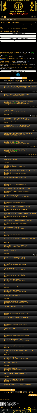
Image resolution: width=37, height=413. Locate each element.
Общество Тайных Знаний (10, 16)
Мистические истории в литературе (14, 274)
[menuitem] (16, 410)
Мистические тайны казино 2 (12, 285)
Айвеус (15, 269)
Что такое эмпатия (9, 268)
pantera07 (16, 134)
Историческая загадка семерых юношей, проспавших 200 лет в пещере (20, 214)
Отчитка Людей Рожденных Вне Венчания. (16, 94)
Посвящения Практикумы (18, 96)
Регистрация (13, 19)
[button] (9, 81)
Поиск (3, 19)
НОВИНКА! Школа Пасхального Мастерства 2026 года (13, 65)
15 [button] (26, 80)
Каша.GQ (16, 280)
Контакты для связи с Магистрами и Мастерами (18, 133)
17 (32, 146)
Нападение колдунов (10, 159)
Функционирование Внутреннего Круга (21, 103)
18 (34, 146)
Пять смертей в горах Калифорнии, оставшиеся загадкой (18, 221)
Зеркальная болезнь (10, 357)
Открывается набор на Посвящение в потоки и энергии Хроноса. (16, 68)
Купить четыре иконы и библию (13, 183)
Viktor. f (15, 385)
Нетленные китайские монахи (13, 233)
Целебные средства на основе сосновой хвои (17, 384)
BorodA (15, 275)
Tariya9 (15, 111)
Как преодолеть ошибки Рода (13, 339)
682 (31, 154)
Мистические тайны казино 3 (12, 279)
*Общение (15, 121)
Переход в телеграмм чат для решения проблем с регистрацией (18, 24)
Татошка (15, 87)
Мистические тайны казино (12, 290)
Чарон (15, 150)
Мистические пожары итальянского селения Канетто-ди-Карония (20, 171)
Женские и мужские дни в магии (13, 306)
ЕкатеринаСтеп (17, 126)
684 (35, 154)
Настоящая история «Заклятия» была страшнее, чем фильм (19, 238)
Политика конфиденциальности (18, 38)
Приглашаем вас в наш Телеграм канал (15, 118)
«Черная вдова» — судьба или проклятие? (16, 317)
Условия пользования (18, 33)
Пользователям (16, 127)
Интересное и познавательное (13, 28)
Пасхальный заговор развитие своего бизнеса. (11, 59)
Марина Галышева (17, 119)
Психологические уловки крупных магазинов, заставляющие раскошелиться (17, 189)
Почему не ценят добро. (11, 250)
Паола (15, 166)
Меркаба (16, 252)
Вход (8, 19)
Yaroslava (16, 264)
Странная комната (9, 323)
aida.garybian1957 (17, 191)
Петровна (16, 95)
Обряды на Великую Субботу (7, 62)
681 (29, 154)
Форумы (19, 17)
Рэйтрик (15, 178)
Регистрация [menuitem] (35, 17)
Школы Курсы (16, 88)
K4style (15, 258)
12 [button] (18, 80)
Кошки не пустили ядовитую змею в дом (16, 373)
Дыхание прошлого (10, 201)
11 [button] (16, 80)
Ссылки (2, 17)
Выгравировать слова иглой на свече (15, 263)
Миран (15, 102)
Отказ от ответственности (18, 36)
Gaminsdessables (17, 335)
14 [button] (23, 80)
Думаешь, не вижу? (10, 345)
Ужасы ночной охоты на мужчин (13, 312)
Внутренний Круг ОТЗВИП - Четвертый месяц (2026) (13, 55)
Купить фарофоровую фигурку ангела (15, 177)
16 (30, 146)
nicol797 (15, 228)
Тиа (14, 346)
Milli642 (15, 202)
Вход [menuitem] (32, 17)
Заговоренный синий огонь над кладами (16, 301)
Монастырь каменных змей (12, 227)
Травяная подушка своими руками (14, 379)
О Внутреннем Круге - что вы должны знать (17, 125)
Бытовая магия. (8, 165)
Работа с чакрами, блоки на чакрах (14, 257)
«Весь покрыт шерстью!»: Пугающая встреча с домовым (17, 207)
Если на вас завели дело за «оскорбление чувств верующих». (18, 351)
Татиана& (16, 307)
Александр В (16, 173)
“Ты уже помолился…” (10, 362)
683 (33, 154)
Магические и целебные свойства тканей (16, 245)
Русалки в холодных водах (12, 295)
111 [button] (30, 80)
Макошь (15, 241)
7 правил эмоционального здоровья (15, 334)
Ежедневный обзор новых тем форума (9, 54)
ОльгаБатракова (17, 196)
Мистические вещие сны (11, 195)
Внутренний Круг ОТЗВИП (6, 58)
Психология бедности (10, 368)
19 (35, 146)
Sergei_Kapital (17, 209)
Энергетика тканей (9, 328)
